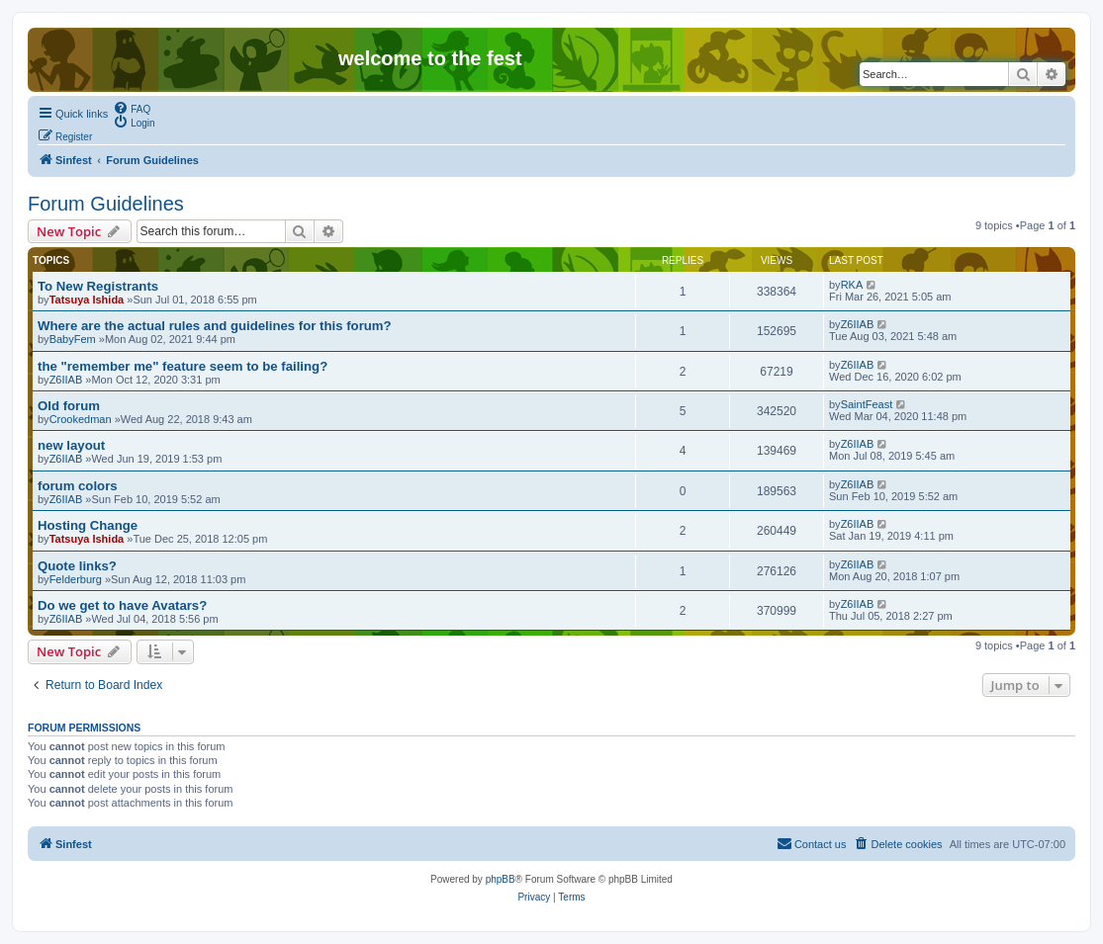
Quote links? (77, 565)
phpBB (500, 879)
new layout (71, 445)
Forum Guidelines (106, 204)
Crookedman (80, 419)
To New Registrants (98, 286)
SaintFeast (867, 404)
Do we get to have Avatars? (122, 605)
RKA (852, 285)
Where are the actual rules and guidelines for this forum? (215, 325)
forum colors (78, 485)
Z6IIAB (857, 324)
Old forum (69, 405)
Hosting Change (88, 525)
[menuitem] (131, 108)
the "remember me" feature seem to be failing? (182, 366)
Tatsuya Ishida (87, 299)
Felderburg (75, 579)
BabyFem (72, 339)
